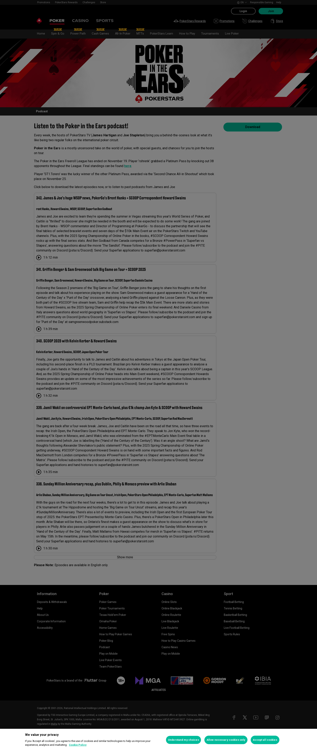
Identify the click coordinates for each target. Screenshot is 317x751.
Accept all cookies (265, 739)
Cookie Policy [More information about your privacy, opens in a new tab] (78, 744)
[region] (158, 740)
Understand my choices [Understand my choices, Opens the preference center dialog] (183, 739)
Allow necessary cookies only (226, 739)
